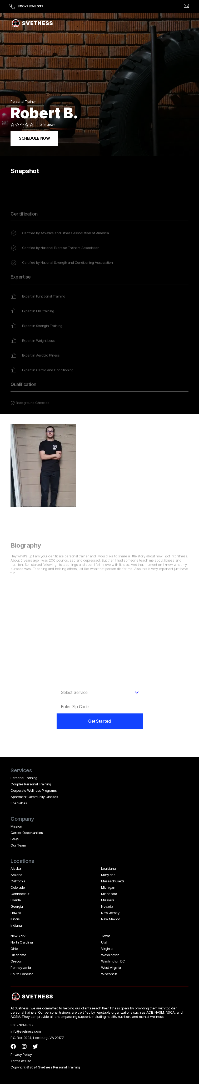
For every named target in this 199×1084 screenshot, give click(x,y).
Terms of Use (21, 1061)
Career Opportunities (27, 832)
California (18, 881)
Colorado (18, 887)
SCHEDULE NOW (34, 138)
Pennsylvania (21, 967)
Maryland (108, 875)
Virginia (106, 948)
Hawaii (16, 913)
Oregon (16, 961)
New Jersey (110, 913)
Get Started (99, 721)
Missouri (107, 900)
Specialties (19, 803)
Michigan (108, 887)
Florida (16, 900)
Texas (106, 936)
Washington (110, 955)
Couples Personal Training (31, 784)
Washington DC (113, 961)
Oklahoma (18, 955)
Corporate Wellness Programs (34, 790)
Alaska (16, 868)
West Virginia (111, 967)
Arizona (16, 875)
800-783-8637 (30, 6)
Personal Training (24, 778)
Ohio (14, 948)
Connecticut (20, 894)
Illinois (15, 919)
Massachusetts (113, 881)
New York (18, 936)
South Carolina (22, 974)
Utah (104, 942)
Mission (16, 826)
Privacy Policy (21, 1054)
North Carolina (22, 942)
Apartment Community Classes (34, 797)
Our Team (18, 845)
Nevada (107, 906)
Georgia (17, 906)
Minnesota (109, 894)
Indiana (16, 925)
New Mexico (110, 919)
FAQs (14, 839)
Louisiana (108, 868)
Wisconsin (109, 974)
